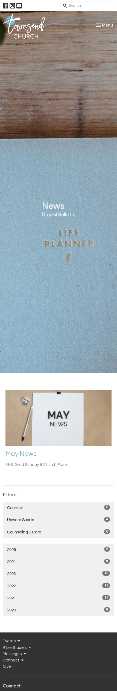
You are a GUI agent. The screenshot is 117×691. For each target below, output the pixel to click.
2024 (58, 561)
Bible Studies (17, 647)
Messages (15, 654)
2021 (58, 597)
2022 (58, 585)
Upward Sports (58, 519)
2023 (58, 573)
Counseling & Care (58, 531)
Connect (58, 507)
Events (12, 641)
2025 (58, 549)
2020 (58, 609)
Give (7, 666)
